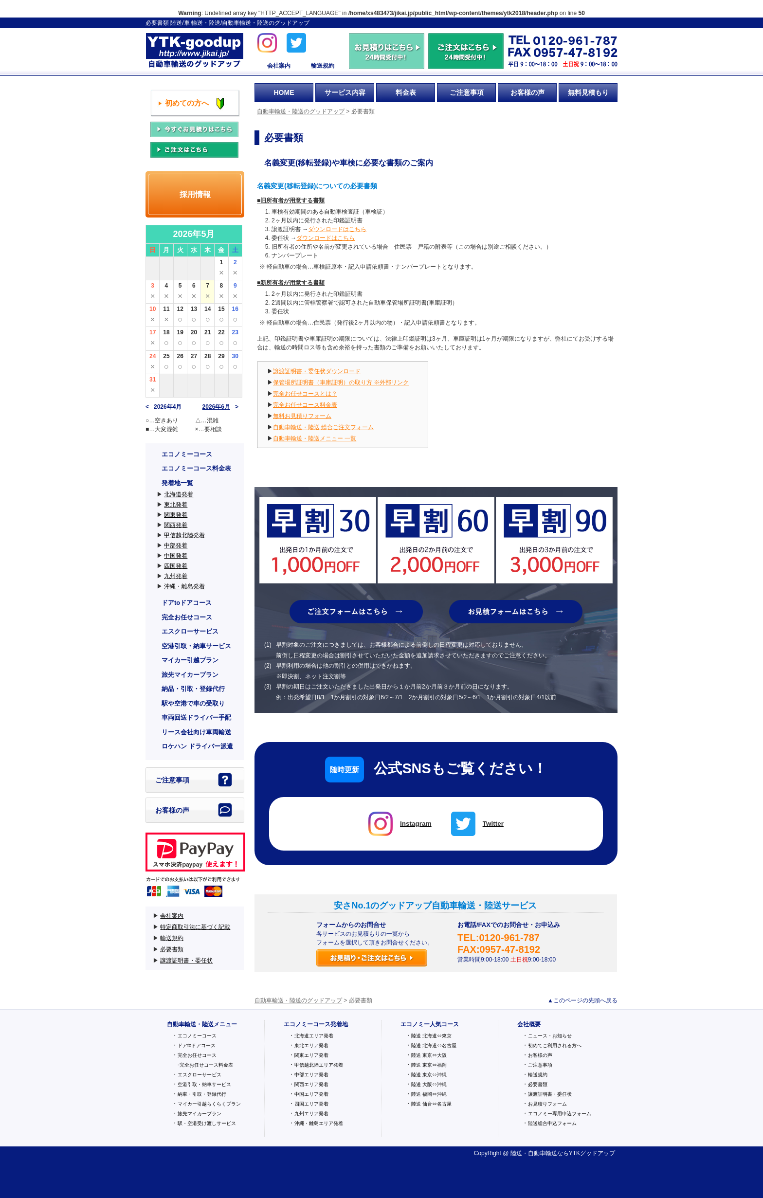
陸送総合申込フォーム (552, 1123)
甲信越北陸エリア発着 (318, 1065)
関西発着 (175, 525)
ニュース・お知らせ (550, 1035)
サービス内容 (345, 92)
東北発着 (175, 504)
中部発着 (175, 545)
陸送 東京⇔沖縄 (429, 1074)
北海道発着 (178, 494)
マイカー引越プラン (190, 660)
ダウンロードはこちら (337, 229)
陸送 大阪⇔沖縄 (429, 1084)
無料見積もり (588, 92)
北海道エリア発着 (313, 1035)
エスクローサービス (190, 631)
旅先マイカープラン (190, 674)
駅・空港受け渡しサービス (207, 1123)
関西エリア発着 (311, 1084)
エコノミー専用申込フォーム (559, 1113)
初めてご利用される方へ (554, 1045)
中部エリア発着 (311, 1074)
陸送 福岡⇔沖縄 (429, 1094)
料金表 (406, 92)
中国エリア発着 (311, 1094)
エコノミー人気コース (429, 1024)
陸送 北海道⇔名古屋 (433, 1045)
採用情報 (195, 194)
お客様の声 (527, 92)
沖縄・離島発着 (184, 586)
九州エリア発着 (311, 1113)
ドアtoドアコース (187, 602)
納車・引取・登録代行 (202, 1094)
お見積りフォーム (547, 1104)
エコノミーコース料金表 (196, 468)
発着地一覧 (177, 483)
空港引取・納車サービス (196, 646)
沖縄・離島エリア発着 (318, 1123)
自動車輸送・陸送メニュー (202, 1024)
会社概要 (529, 1024)
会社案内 (279, 65)
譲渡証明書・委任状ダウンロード (317, 371)
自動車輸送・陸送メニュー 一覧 (314, 438)
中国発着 (175, 555)
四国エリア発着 (311, 1104)
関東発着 (175, 514)
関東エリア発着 (311, 1055)
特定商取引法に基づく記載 (195, 927)
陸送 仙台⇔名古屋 (431, 1104)
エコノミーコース (187, 454)
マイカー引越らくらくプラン (209, 1104)
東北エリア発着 (311, 1045)
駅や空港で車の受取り (193, 703)
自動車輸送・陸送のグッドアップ (194, 51)
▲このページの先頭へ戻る (582, 1000)
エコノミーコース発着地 (316, 1024)
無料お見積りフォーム (302, 416)
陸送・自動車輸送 (533, 1153)
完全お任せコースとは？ (305, 393)
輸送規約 (322, 65)
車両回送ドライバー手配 (196, 717)
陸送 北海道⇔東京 (431, 1035)
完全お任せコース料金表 (305, 404)
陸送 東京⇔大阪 (429, 1055)
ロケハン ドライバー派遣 (197, 746)
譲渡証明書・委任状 (186, 960)
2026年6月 (216, 406)
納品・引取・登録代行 (193, 688)
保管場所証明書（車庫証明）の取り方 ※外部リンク (341, 382)
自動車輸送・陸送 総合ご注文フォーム (323, 427)
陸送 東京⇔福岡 (429, 1065)
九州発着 (175, 576)
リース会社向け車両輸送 (196, 732)
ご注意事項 (467, 92)
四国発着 (175, 566)
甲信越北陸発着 (184, 535)
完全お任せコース (187, 617)
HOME (284, 92)
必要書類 (171, 949)
